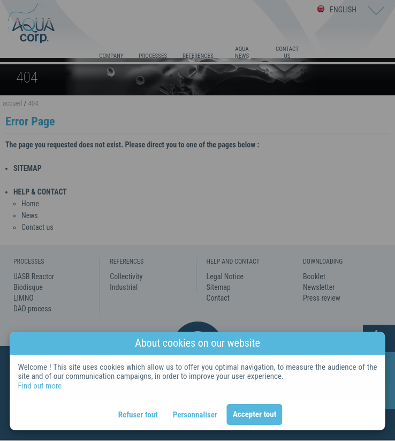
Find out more (40, 386)
